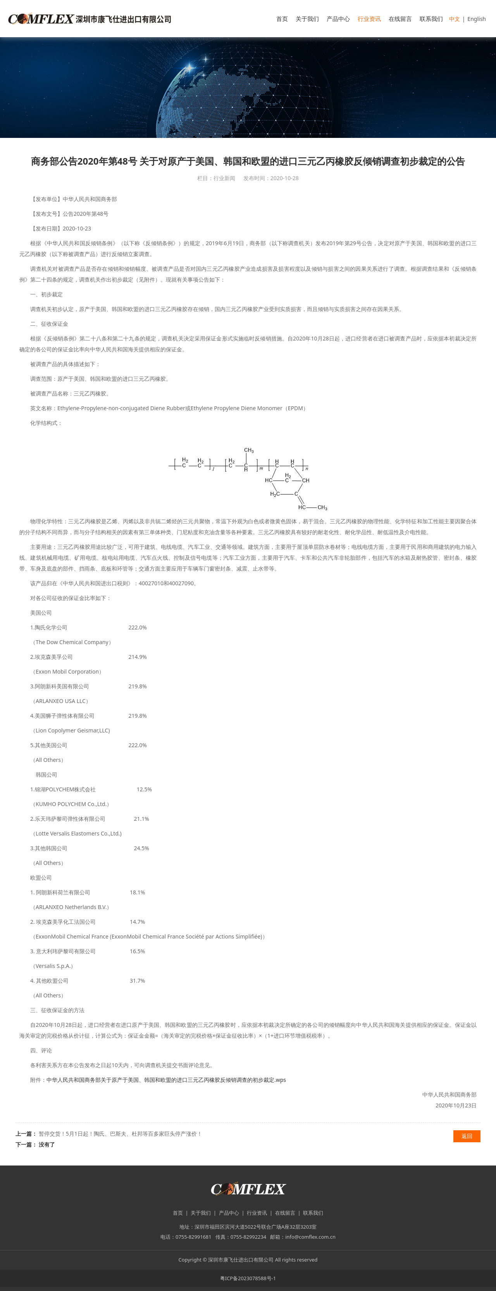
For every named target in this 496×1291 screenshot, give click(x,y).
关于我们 (307, 18)
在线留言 (400, 18)
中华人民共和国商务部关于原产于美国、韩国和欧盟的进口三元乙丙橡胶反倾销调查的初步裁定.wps (166, 1079)
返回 (467, 1136)
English (476, 18)
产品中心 (338, 18)
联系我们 (431, 18)
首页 (282, 18)
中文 (454, 18)
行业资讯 (369, 18)
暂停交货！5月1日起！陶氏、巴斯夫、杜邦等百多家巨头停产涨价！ (120, 1133)
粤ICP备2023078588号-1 (248, 1278)
